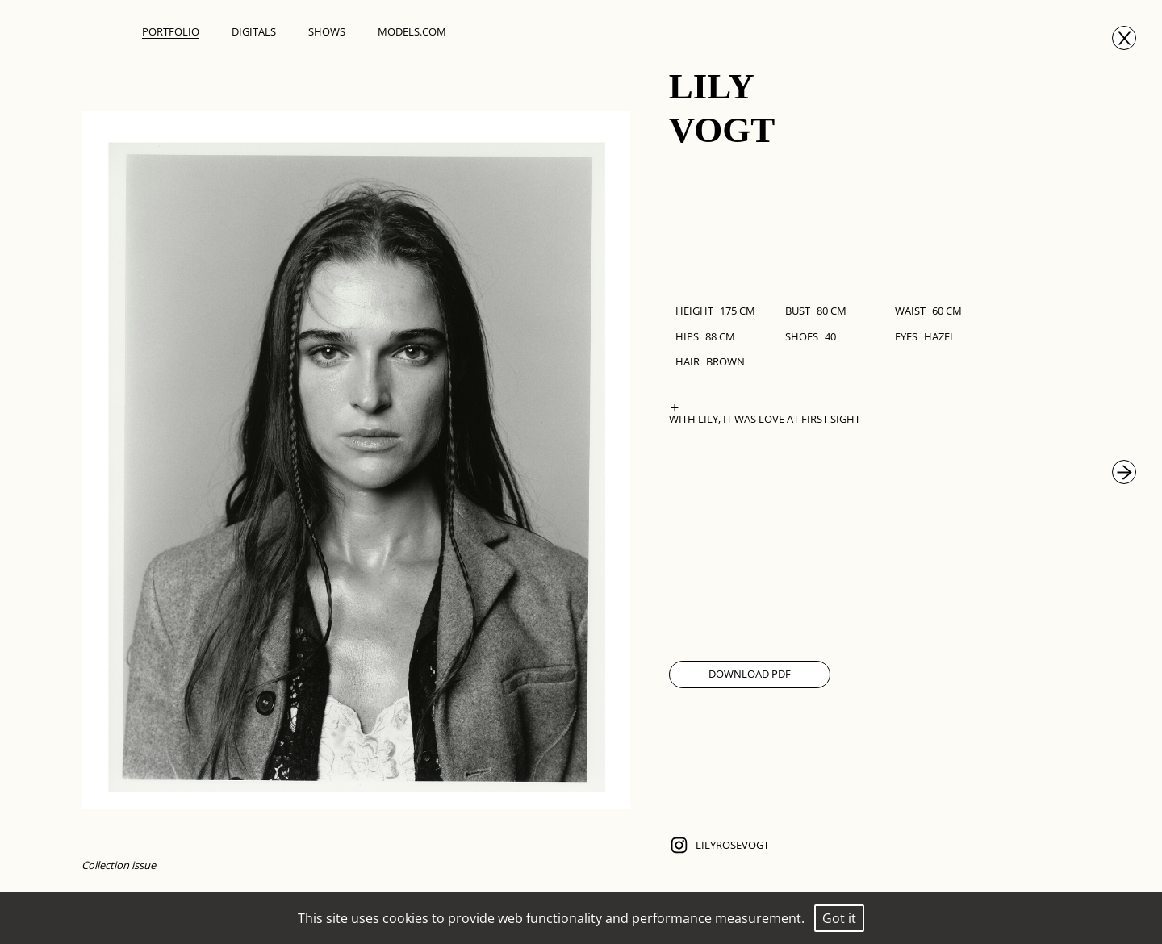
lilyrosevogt (719, 845)
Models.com (412, 31)
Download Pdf (749, 673)
